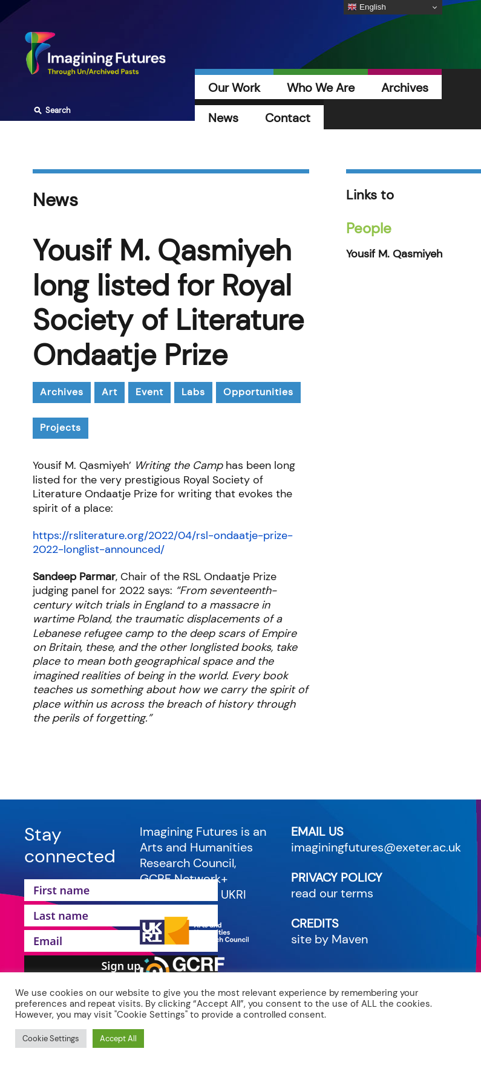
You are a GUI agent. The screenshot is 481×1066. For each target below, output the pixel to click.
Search (50, 110)
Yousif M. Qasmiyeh (394, 254)
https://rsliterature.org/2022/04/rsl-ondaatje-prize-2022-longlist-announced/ (163, 542)
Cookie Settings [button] (50, 1038)
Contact (287, 118)
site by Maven (329, 939)
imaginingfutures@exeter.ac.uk (376, 847)
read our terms (332, 893)
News (223, 118)
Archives (404, 87)
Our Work (234, 87)
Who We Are (321, 87)
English (366, 7)
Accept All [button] (118, 1038)
